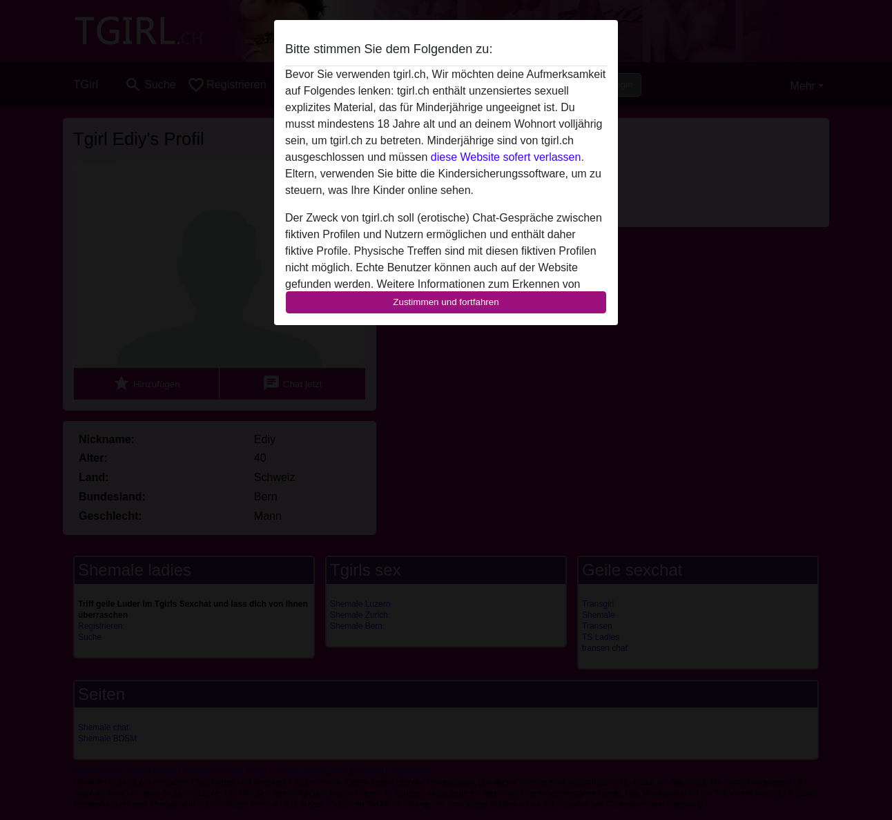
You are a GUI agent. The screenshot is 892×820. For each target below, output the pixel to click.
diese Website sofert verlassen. (507, 157)
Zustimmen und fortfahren (446, 302)
